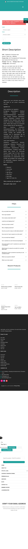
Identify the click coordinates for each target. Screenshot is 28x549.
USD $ (25, 22)
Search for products (7, 489)
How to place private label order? (9, 248)
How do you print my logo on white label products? (12, 261)
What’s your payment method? (8, 287)
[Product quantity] (4, 71)
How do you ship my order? (8, 255)
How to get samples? (6, 245)
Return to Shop (12, 478)
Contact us (6, 131)
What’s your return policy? (7, 290)
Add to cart (6, 74)
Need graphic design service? (10, 214)
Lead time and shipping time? (8, 252)
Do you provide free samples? (8, 242)
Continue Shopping (7, 480)
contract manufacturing (19, 133)
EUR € (25, 19)
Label (3, 58)
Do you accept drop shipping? (8, 268)
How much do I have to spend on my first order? (12, 265)
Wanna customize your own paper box (12, 212)
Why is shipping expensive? (8, 258)
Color (3, 62)
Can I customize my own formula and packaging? (12, 271)
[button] (14, 242)
